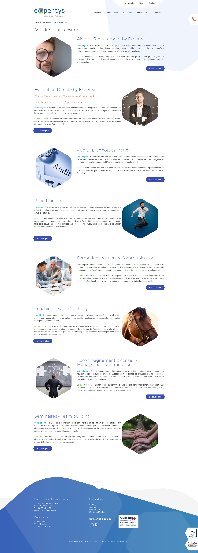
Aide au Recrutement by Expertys (111, 39)
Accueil (38, 22)
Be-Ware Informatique (118, 541)
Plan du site (94, 510)
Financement (141, 13)
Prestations (127, 13)
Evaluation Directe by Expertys (65, 90)
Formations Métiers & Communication (116, 258)
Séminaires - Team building (62, 416)
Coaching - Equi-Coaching (60, 309)
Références (156, 13)
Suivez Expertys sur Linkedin (96, 525)
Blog (141, 3)
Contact (152, 3)
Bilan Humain (48, 201)
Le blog (92, 505)
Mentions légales (97, 512)
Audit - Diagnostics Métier (103, 150)
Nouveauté (129, 3)
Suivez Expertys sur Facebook (92, 525)
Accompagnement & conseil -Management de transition (107, 362)
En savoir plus (155, 68)
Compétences (112, 13)
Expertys (97, 13)
